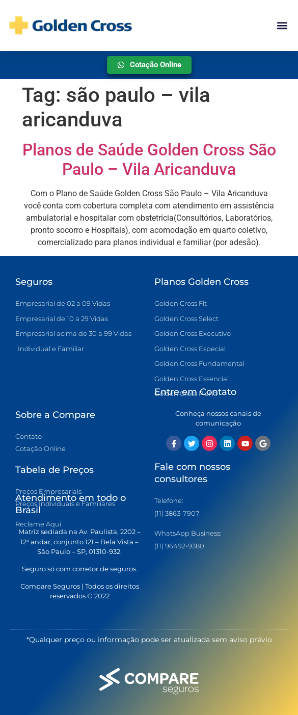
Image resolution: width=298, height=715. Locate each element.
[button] (282, 25)
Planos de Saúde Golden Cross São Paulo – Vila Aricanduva (149, 159)
